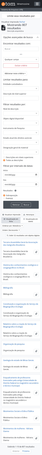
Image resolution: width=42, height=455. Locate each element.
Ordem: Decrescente (10, 230)
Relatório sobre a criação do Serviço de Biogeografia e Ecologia (19, 325)
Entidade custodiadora (13, 84)
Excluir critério (21, 65)
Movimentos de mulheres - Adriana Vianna (18, 429)
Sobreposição (12, 195)
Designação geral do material (15, 147)
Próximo (26, 451)
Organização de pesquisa (14, 344)
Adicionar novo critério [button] (14, 73)
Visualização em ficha (11, 220)
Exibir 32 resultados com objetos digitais (23, 235)
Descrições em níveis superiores (19, 157)
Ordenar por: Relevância (11, 226)
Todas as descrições (14, 160)
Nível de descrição (11, 109)
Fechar (22, 22)
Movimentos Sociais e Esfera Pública (18, 411)
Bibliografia (8, 288)
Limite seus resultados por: (21, 15)
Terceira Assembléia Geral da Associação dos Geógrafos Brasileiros (20, 243)
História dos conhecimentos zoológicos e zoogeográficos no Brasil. (20, 266)
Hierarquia (28, 215)
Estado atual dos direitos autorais (17, 138)
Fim (4, 180)
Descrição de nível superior (14, 94)
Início (5, 170)
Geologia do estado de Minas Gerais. (18, 360)
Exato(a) (9, 198)
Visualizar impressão (11, 215)
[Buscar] (21, 49)
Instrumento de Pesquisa (14, 128)
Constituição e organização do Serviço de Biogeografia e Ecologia (20, 305)
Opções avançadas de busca (18, 37)
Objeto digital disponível (13, 118)
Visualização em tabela (30, 220)
